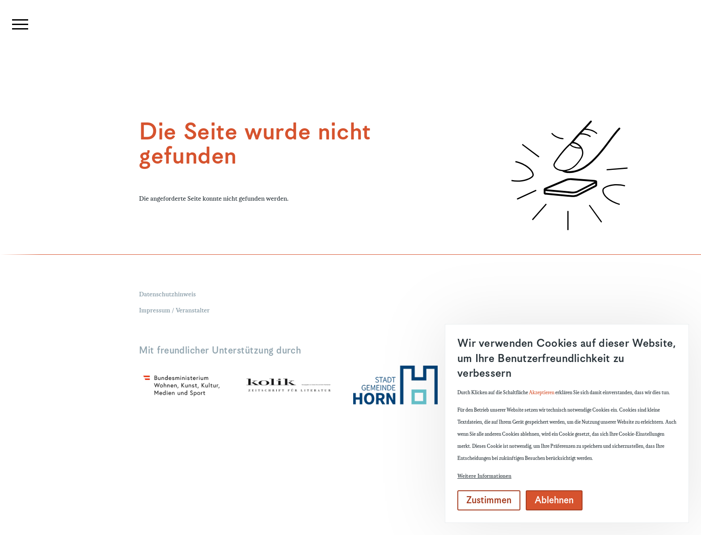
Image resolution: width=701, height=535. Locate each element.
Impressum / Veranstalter (174, 311)
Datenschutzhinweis (167, 295)
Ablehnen (554, 500)
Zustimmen (488, 500)
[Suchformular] (616, 56)
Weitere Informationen (484, 476)
